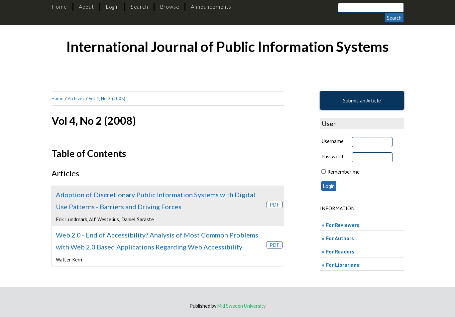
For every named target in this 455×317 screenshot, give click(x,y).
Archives (76, 98)
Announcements (211, 6)
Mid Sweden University (241, 306)
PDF (275, 204)
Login (112, 6)
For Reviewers (342, 225)
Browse (169, 6)
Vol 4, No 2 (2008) (107, 98)
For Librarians (342, 264)
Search (139, 6)
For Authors (340, 238)
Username (332, 141)
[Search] (371, 8)
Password (332, 156)
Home (59, 6)
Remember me (343, 171)
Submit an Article (362, 100)
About (86, 6)
